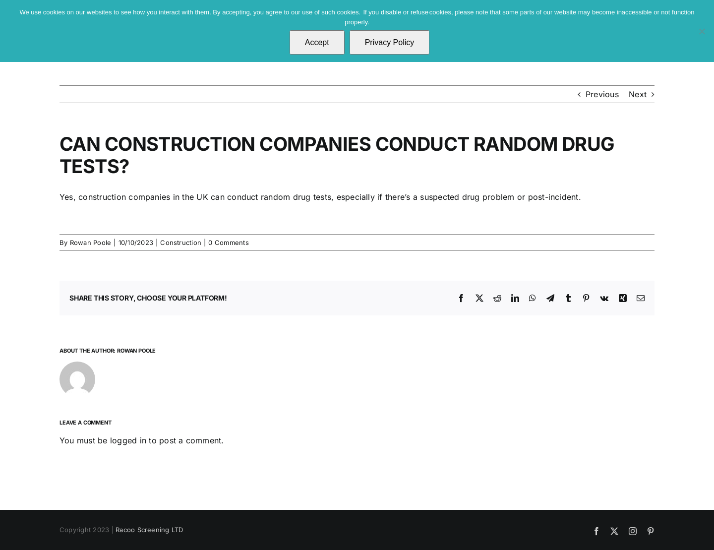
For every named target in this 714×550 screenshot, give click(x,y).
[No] (702, 31)
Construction (180, 242)
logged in (128, 440)
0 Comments (228, 242)
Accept (317, 42)
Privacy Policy (390, 42)
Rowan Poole (91, 242)
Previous (602, 94)
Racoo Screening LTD (149, 530)
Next (638, 94)
